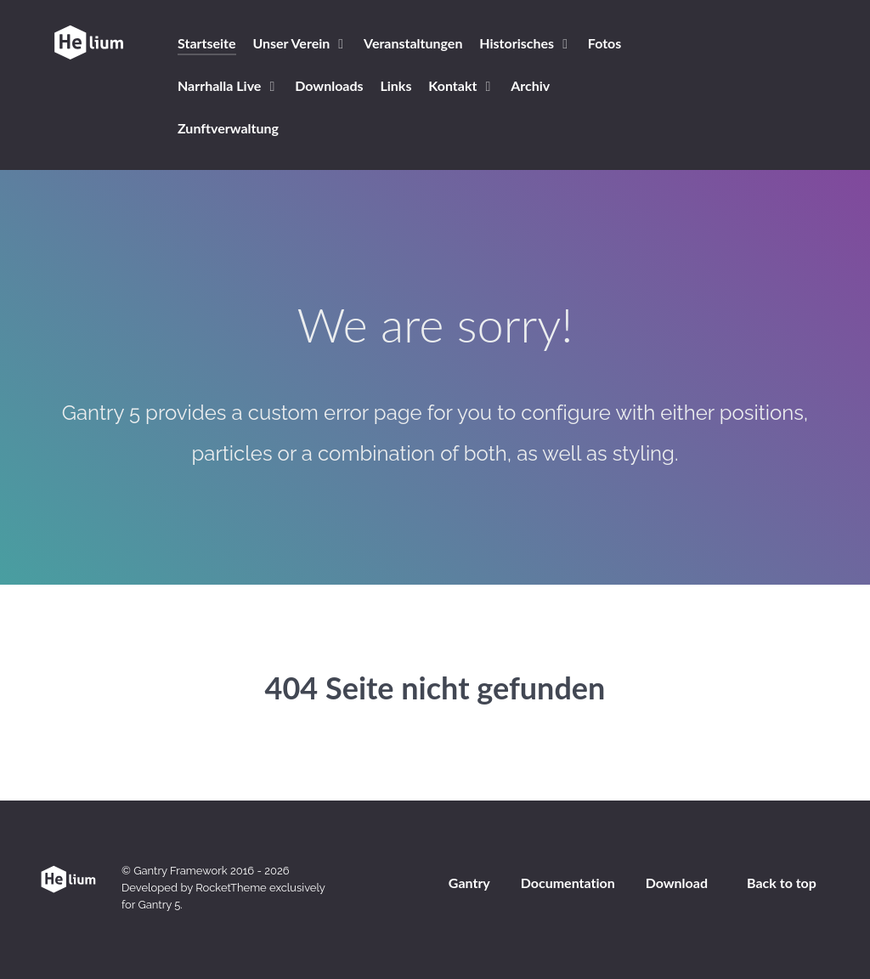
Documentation (568, 882)
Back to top (781, 882)
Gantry (469, 882)
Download (677, 882)
